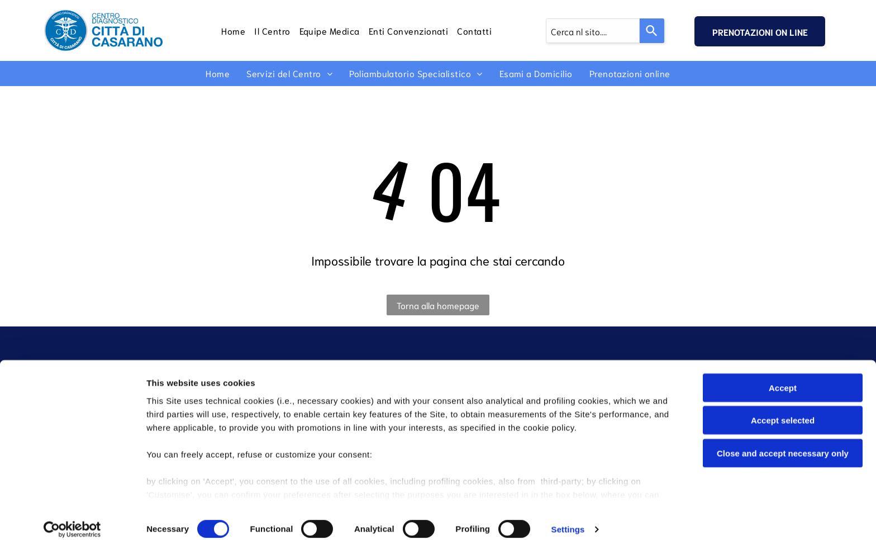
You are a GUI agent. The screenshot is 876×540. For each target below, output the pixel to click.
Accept (783, 376)
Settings (568, 518)
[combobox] (593, 30)
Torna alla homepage (438, 305)
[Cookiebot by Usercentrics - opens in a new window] (72, 518)
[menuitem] (233, 30)
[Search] (652, 30)
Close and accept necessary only (783, 442)
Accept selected (783, 409)
